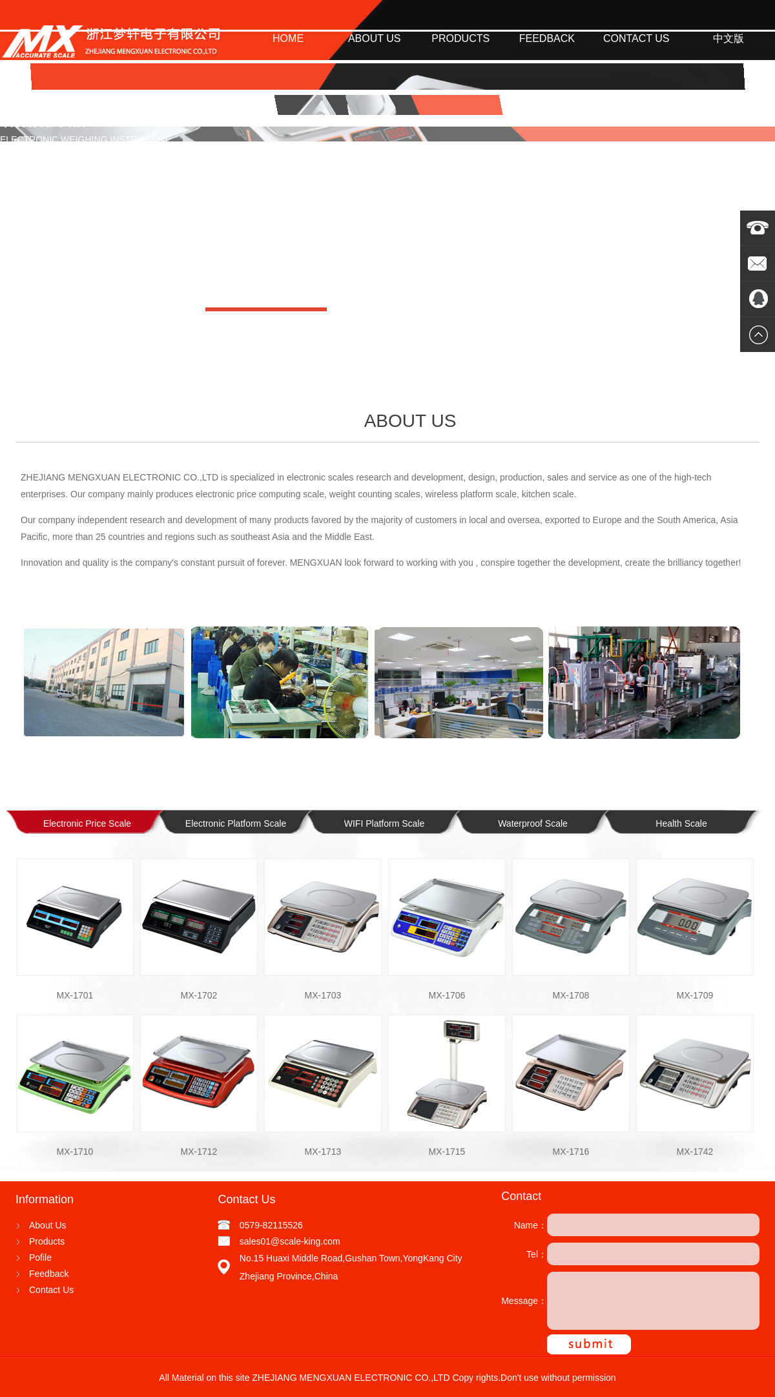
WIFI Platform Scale (384, 823)
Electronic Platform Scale (235, 823)
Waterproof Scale (533, 823)
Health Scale (681, 823)
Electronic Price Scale (87, 823)
